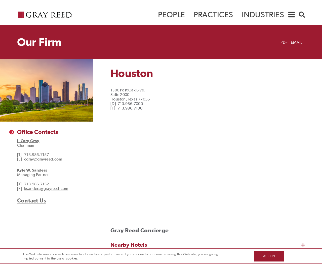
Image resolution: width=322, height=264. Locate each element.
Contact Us (31, 200)
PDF (284, 42)
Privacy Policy (89, 258)
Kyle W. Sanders (32, 170)
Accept (269, 256)
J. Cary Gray (28, 140)
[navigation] (291, 14)
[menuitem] (171, 14)
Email (296, 42)
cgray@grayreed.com (43, 159)
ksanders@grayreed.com (46, 188)
